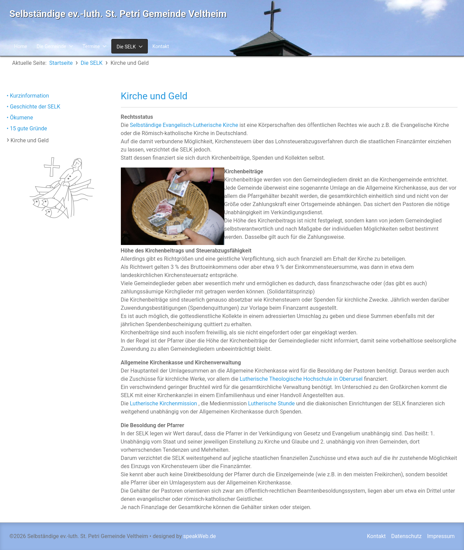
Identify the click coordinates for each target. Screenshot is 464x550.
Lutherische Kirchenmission (163, 403)
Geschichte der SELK (35, 106)
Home (20, 46)
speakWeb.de (199, 536)
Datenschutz (406, 536)
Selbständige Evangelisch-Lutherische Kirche (184, 125)
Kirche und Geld (30, 140)
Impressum (441, 536)
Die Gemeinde (51, 46)
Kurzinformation (29, 95)
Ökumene (21, 117)
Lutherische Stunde (271, 403)
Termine (91, 46)
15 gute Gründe (28, 128)
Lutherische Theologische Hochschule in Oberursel (301, 379)
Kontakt (161, 46)
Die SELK (126, 46)
